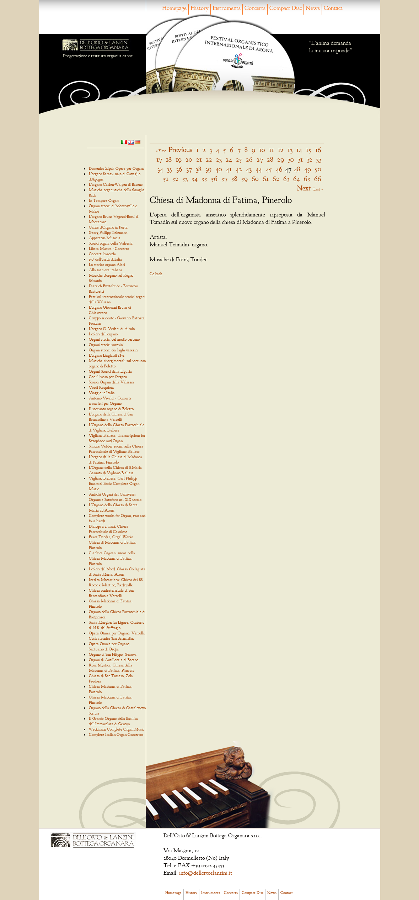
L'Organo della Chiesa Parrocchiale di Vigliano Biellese (116, 427)
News (313, 8)
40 (218, 168)
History (199, 8)
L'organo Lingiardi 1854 (106, 355)
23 (219, 159)
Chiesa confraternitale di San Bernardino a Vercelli (111, 593)
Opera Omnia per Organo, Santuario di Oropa (109, 646)
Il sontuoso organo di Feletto (111, 408)
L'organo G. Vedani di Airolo (112, 328)
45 (269, 168)
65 (307, 178)
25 (239, 159)
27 (260, 159)
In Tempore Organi (104, 200)
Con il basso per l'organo (108, 376)
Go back (156, 273)
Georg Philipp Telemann (108, 232)
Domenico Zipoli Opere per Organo (116, 168)
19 (179, 159)
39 (208, 168)
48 (297, 168)
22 (209, 159)
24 (229, 159)
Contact (333, 8)
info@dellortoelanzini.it (205, 873)
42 (239, 168)
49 (307, 168)
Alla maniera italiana (105, 269)
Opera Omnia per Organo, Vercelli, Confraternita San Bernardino (117, 635)
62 (276, 178)
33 (318, 159)
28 (270, 159)
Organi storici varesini (106, 344)
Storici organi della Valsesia (111, 243)
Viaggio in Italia (102, 392)
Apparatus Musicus (104, 237)
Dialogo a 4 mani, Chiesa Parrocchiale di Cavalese (108, 529)
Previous (180, 149)
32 (309, 159)
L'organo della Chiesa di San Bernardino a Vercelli (111, 417)
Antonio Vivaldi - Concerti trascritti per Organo (110, 401)
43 (249, 168)
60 (255, 178)
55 (204, 178)
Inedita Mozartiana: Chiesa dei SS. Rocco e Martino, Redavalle (116, 582)
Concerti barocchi (102, 253)
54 (195, 178)
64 (296, 178)
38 (199, 168)
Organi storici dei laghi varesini (113, 349)
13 (290, 149)
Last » (318, 189)
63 (286, 178)
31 (300, 159)
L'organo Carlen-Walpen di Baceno (116, 184)
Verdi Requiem (101, 387)
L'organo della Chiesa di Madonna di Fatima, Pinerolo (115, 459)
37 (189, 168)
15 (308, 149)
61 (266, 178)
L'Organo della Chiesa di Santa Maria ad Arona (113, 507)
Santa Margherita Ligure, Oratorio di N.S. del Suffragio (116, 625)
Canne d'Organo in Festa (108, 227)
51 (165, 178)
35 (169, 168)
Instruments (227, 8)
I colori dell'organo (103, 333)
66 (317, 178)
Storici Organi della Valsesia (111, 382)
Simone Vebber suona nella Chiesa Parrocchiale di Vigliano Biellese (116, 449)
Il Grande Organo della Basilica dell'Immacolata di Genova (113, 721)
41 (229, 168)
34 (160, 168)
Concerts (255, 8)
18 (169, 159)
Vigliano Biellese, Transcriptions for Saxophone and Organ (117, 438)
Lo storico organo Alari (107, 264)
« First (161, 150)
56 (214, 178)
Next (304, 188)
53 (185, 178)
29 (280, 159)
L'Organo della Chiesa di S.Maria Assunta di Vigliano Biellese (115, 470)
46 (279, 168)
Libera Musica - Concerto (109, 248)
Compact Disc (285, 8)
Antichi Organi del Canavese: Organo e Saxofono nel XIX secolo (115, 497)
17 (159, 159)
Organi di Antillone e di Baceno (113, 659)
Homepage (174, 8)
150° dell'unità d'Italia (105, 259)
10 (262, 149)
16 (318, 149)
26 (249, 159)
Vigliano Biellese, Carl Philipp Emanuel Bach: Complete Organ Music (114, 483)
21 (199, 159)
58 (234, 178)
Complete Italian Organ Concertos (116, 734)
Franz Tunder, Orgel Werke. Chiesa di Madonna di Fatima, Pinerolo (112, 542)
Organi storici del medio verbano (114, 339)
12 (281, 149)
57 (224, 178)
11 (271, 149)
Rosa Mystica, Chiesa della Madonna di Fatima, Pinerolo (111, 668)
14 (299, 149)
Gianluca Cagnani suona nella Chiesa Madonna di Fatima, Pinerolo (112, 558)
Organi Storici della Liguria (110, 371)
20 (189, 159)
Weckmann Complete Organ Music (116, 729)
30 (291, 159)
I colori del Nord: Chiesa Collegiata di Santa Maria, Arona (117, 571)
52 (175, 178)
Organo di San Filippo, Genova (112, 654)
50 (318, 168)
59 (244, 178)
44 (259, 168)
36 (179, 168)
